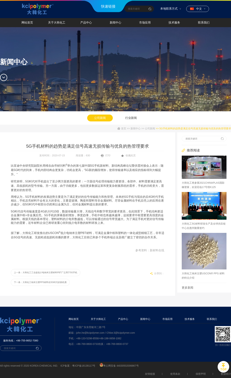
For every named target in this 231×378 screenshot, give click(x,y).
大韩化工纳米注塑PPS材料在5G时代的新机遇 (45, 282)
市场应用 (167, 319)
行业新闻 (131, 117)
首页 (123, 128)
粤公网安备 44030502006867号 (119, 365)
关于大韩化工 (98, 319)
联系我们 (212, 319)
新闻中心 (135, 128)
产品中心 (123, 319)
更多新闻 (187, 287)
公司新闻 (100, 117)
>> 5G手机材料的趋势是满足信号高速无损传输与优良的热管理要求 (193, 128)
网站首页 (74, 319)
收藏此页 (128, 155)
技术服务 (190, 319)
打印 (105, 155)
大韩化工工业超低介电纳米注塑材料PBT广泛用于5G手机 (50, 272)
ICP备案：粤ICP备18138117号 (77, 365)
